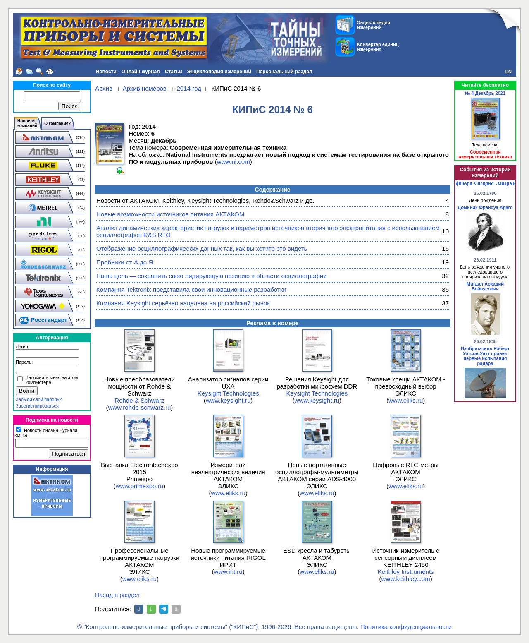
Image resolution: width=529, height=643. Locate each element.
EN (508, 71)
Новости (106, 71)
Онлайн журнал (141, 71)
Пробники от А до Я (124, 262)
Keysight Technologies (228, 393)
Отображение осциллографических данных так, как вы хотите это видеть (201, 248)
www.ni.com (233, 161)
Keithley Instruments (406, 571)
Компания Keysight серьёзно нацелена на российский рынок (183, 303)
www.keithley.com (405, 578)
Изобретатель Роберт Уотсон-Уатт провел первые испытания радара (485, 356)
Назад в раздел (117, 594)
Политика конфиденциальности (406, 626)
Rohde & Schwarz (139, 400)
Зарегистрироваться (37, 405)
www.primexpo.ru (139, 485)
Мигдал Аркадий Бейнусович (485, 286)
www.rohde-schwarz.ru (139, 407)
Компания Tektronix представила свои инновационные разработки (191, 289)
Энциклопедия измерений (219, 71)
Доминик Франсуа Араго (485, 207)
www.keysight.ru (228, 400)
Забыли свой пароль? (39, 399)
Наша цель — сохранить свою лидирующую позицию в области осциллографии (211, 275)
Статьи (173, 71)
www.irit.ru (228, 571)
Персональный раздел (284, 71)
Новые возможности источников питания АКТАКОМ (170, 214)
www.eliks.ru (405, 400)
